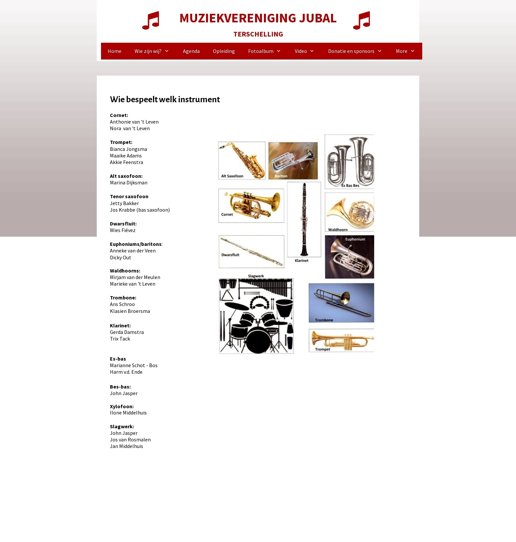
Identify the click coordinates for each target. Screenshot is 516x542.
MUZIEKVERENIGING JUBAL (258, 18)
